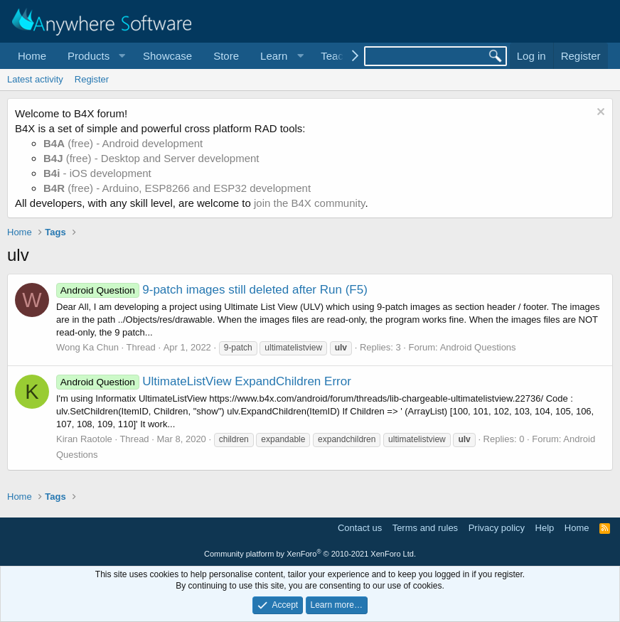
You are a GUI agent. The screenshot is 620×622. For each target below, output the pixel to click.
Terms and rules (425, 527)
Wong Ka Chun (87, 347)
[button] (94, 56)
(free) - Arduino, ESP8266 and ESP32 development (177, 188)
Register (92, 79)
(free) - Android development (123, 143)
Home (32, 56)
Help (545, 527)
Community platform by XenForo (310, 553)
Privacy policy (497, 527)
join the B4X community (309, 203)
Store (226, 56)
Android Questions (478, 347)
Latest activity (35, 79)
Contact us (360, 527)
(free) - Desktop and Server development (151, 158)
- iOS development (97, 173)
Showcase (167, 56)
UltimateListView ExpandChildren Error (203, 381)
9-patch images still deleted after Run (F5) (212, 289)
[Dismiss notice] (599, 113)
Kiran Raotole (84, 439)
